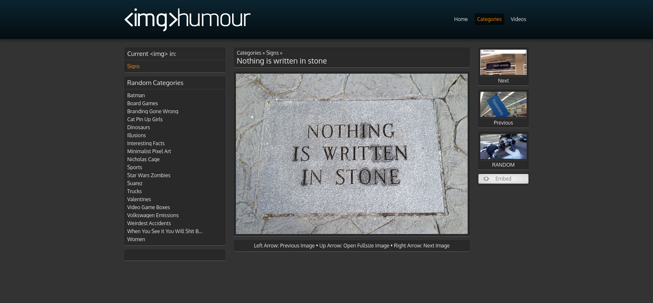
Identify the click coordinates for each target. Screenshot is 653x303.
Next (503, 67)
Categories (489, 19)
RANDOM (503, 151)
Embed (503, 178)
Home (461, 19)
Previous (503, 109)
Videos (518, 19)
